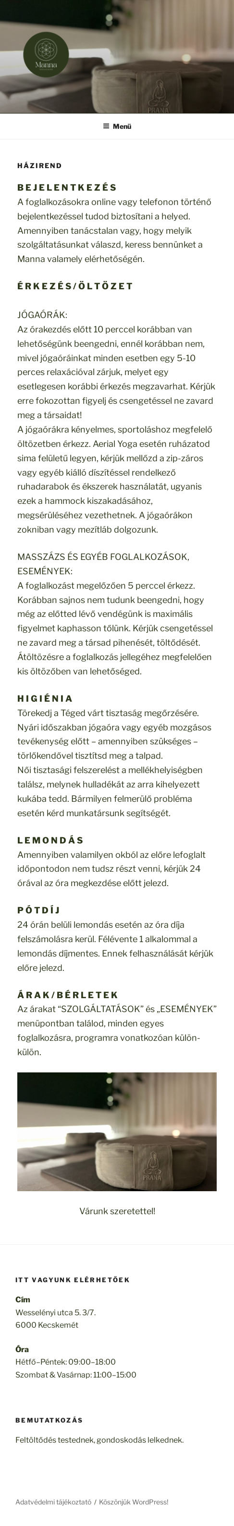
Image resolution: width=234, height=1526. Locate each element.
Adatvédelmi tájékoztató (53, 1502)
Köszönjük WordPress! (133, 1502)
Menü (117, 126)
